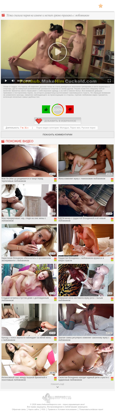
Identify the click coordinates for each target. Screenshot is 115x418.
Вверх (108, 392)
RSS (43, 409)
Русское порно (88, 128)
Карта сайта (33, 409)
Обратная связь (19, 409)
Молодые (64, 128)
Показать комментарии (57, 134)
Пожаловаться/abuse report (91, 409)
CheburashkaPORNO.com (57, 6)
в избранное (57, 121)
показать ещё (57, 384)
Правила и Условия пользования (62, 409)
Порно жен (75, 128)
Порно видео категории (47, 128)
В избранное (100, 5)
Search (109, 5)
